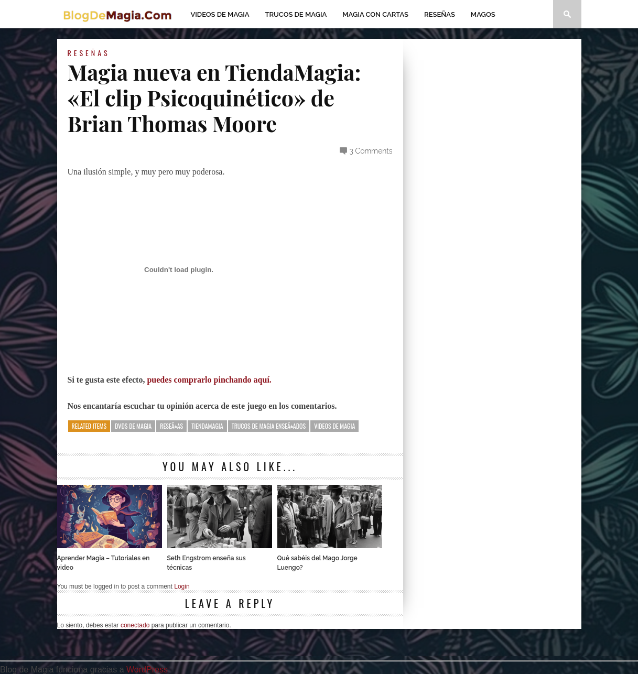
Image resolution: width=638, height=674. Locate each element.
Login (181, 586)
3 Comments (371, 151)
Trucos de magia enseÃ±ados (269, 425)
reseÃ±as (171, 425)
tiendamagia (207, 425)
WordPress (147, 669)
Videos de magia (220, 14)
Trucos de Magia (296, 14)
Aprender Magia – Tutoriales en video (103, 563)
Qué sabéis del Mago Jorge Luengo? (317, 563)
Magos (483, 14)
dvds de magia (133, 425)
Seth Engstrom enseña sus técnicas (206, 563)
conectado (135, 625)
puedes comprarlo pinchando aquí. (208, 379)
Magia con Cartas (375, 14)
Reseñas (439, 14)
